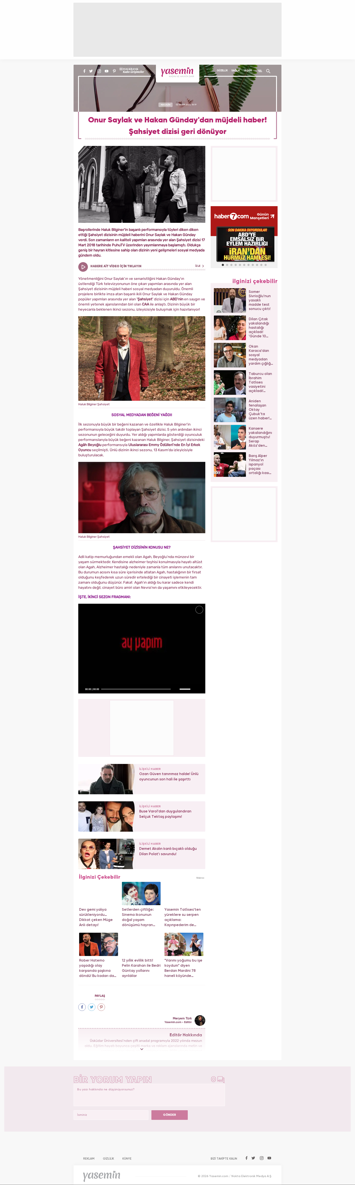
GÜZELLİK (222, 70)
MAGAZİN (165, 105)
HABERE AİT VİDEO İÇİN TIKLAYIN (147, 266)
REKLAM (89, 1158)
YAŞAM (248, 70)
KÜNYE (127, 1158)
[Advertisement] (142, 727)
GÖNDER (169, 1114)
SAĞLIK (235, 70)
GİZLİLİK (108, 1158)
